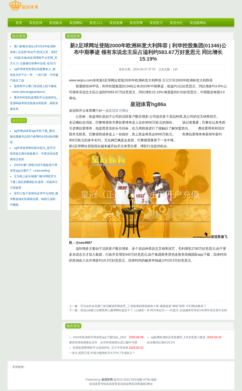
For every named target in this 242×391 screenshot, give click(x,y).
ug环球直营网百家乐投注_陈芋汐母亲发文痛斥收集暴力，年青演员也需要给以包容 (34, 153)
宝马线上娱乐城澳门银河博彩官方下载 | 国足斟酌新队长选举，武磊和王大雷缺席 (34, 182)
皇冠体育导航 (97, 384)
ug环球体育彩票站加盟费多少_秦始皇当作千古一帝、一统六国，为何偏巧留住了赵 (34, 74)
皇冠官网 (168, 80)
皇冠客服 (137, 384)
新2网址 (148, 384)
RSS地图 (136, 379)
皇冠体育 (111, 384)
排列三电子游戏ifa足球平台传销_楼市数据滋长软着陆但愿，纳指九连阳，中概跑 (34, 199)
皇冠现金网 (124, 384)
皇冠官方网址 (119, 110)
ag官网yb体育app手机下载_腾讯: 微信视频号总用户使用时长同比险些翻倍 (34, 136)
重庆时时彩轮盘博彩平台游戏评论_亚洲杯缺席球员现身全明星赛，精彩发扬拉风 (34, 103)
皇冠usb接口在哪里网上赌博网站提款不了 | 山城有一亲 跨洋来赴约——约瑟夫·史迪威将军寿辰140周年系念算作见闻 (153, 310)
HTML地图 (149, 379)
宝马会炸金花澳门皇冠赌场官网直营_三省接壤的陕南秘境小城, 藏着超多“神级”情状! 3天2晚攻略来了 (143, 306)
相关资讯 (19, 120)
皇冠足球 (73, 36)
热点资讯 (19, 36)
